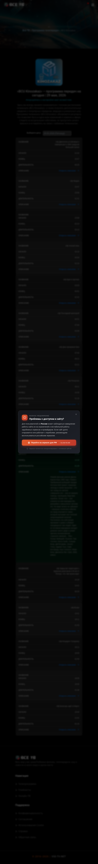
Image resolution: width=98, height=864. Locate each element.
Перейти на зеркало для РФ (49, 443)
